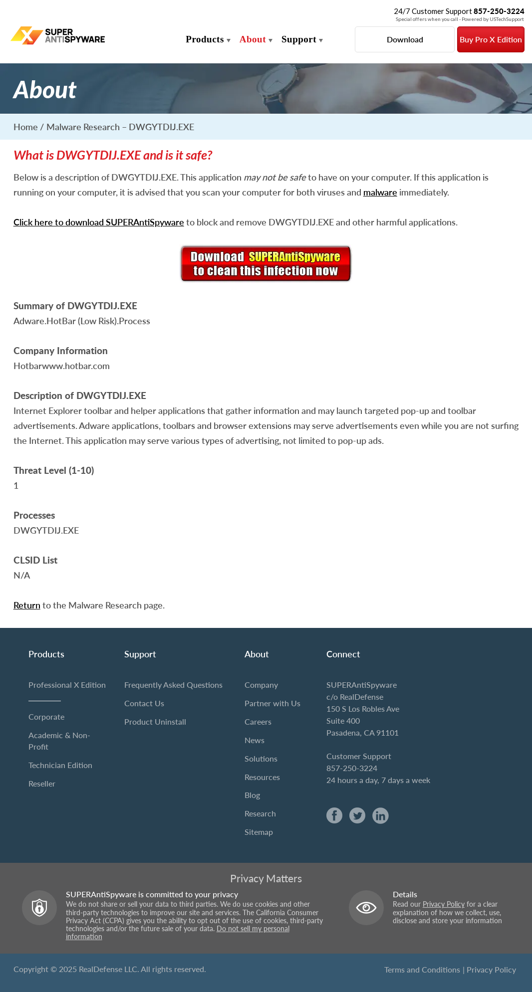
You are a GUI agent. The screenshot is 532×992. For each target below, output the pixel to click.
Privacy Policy (444, 904)
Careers (258, 721)
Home (25, 126)
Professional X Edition (67, 684)
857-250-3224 (351, 768)
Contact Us (144, 703)
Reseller (41, 783)
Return (26, 604)
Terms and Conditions (422, 969)
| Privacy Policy (489, 969)
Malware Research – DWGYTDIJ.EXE (120, 126)
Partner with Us (272, 703)
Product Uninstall (155, 721)
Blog (252, 794)
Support (298, 39)
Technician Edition (60, 765)
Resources (262, 777)
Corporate (46, 716)
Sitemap (259, 831)
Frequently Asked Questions (173, 684)
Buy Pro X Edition (491, 39)
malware (380, 192)
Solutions (261, 758)
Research (260, 813)
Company (261, 684)
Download (405, 39)
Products (205, 39)
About (253, 39)
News (255, 740)
